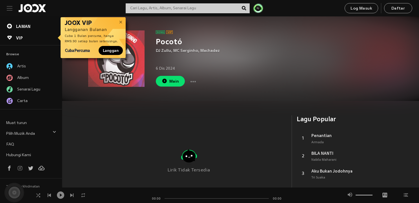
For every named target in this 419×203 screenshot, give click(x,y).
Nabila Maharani (323, 160)
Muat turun (16, 123)
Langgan (111, 50)
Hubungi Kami (18, 155)
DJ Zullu (163, 51)
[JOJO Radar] (258, 8)
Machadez (210, 51)
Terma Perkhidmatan (23, 187)
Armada (317, 142)
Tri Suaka (318, 177)
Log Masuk (361, 8)
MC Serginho (185, 51)
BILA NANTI (322, 153)
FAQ (10, 144)
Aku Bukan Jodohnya (332, 171)
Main (170, 81)
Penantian (321, 135)
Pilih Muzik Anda (31, 133)
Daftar (398, 8)
